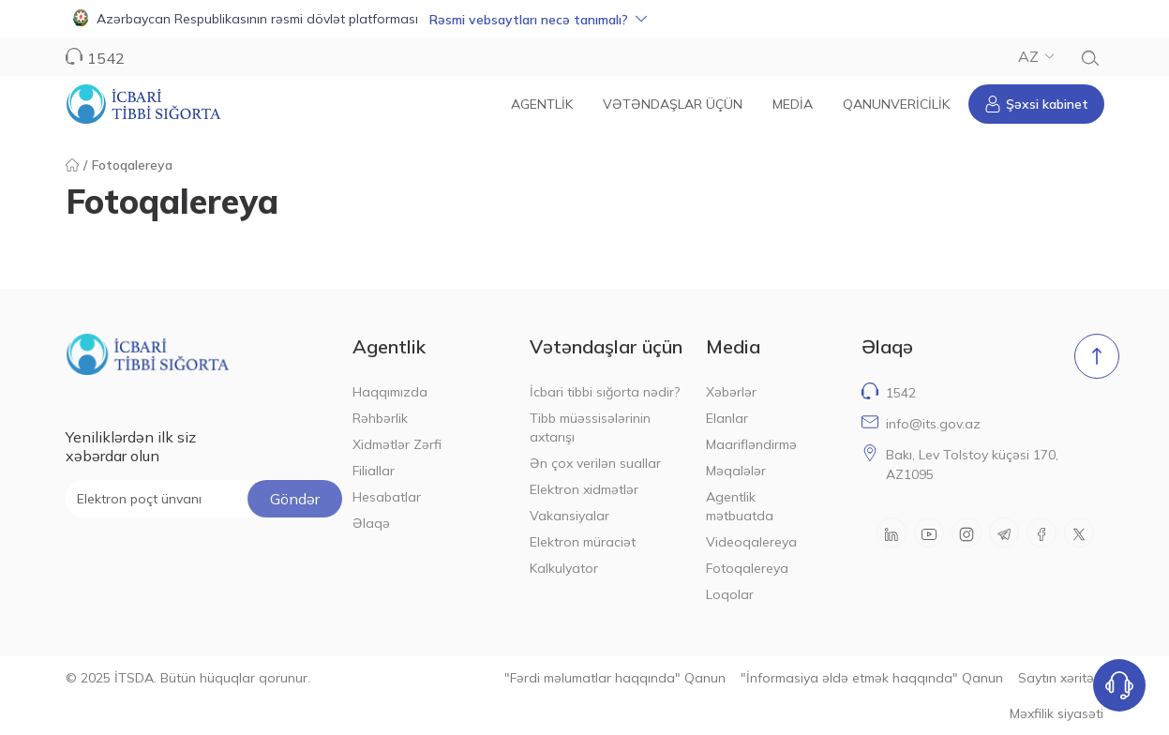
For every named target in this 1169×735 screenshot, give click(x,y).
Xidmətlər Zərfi (397, 444)
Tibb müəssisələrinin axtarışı (590, 427)
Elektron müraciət (583, 541)
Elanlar (727, 418)
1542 (106, 58)
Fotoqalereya (747, 568)
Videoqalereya (751, 541)
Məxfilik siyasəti (1056, 713)
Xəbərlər (731, 391)
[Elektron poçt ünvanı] (204, 499)
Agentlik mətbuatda (739, 506)
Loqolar (730, 594)
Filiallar (373, 470)
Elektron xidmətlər (584, 489)
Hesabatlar (386, 496)
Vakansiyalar (569, 515)
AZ (1036, 56)
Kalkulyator (564, 568)
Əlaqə (371, 523)
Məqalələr (736, 470)
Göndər (295, 498)
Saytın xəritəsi (1060, 677)
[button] (584, 19)
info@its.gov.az (933, 423)
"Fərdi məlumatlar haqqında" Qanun (615, 677)
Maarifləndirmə (751, 444)
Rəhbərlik (380, 418)
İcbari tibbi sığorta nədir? (605, 391)
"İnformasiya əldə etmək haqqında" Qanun (872, 677)
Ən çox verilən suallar (595, 463)
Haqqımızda (389, 391)
